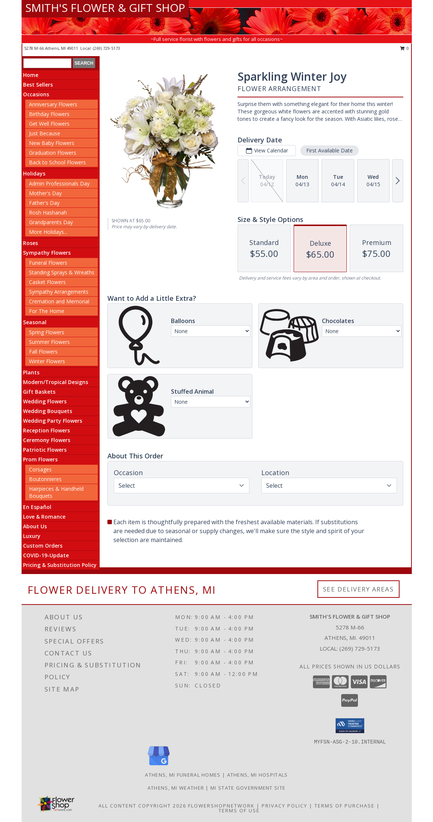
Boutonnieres (45, 479)
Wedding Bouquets (47, 411)
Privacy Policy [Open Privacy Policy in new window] (284, 805)
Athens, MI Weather (176, 787)
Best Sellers (38, 84)
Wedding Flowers (45, 401)
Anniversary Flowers (53, 104)
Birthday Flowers (49, 113)
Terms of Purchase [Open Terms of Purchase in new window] (344, 805)
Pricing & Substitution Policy (60, 564)
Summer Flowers (49, 341)
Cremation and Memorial (59, 301)
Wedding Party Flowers (52, 420)
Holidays (34, 173)
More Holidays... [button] (48, 231)
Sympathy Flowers (47, 252)
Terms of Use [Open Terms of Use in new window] (239, 810)
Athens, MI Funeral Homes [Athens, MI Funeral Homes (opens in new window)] (182, 774)
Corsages (40, 469)
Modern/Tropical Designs (55, 382)
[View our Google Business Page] (159, 765)
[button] (350, 725)
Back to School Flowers (57, 162)
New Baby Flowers (51, 142)
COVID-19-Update (46, 555)
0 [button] (404, 48)
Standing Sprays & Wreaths (61, 272)
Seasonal (34, 322)
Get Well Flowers (49, 123)
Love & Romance (44, 516)
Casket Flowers (47, 282)
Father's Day (44, 202)
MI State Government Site (247, 787)
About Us (35, 526)
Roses (30, 242)
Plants (31, 372)
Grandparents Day (51, 222)
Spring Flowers (46, 332)
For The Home (46, 311)
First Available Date (329, 150)
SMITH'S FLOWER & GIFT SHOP (105, 7)
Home (30, 74)
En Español (37, 506)
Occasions (36, 94)
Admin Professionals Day (59, 183)
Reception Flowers (46, 430)
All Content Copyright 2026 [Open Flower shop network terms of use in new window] (142, 805)
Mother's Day (45, 193)
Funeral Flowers (48, 262)
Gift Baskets (39, 391)
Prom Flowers (40, 459)
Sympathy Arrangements (58, 291)
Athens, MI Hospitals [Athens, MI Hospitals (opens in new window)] (257, 774)
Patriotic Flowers (45, 449)
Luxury (32, 535)
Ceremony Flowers (46, 440)
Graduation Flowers (52, 152)
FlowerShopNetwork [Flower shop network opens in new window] (221, 805)
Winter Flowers (47, 361)
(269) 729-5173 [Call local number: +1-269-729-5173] (106, 48)
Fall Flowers (43, 351)
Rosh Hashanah (48, 212)
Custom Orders (42, 545)
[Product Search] (47, 63)
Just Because (44, 133)
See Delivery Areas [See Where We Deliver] (358, 589)
